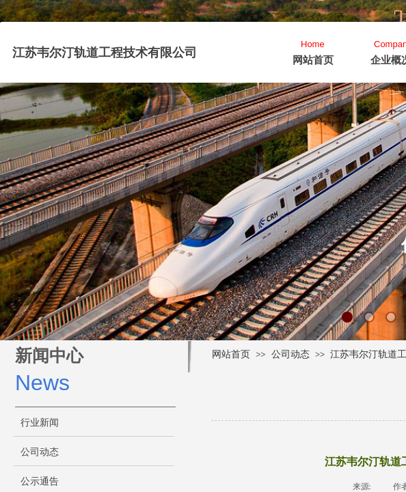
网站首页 (313, 60)
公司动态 (290, 354)
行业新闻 (40, 423)
